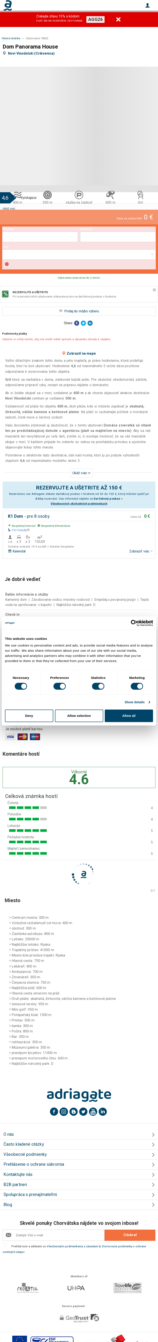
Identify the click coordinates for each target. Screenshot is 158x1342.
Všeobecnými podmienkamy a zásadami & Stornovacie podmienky (89, 1246)
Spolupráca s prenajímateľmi (30, 1194)
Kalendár (17, 551)
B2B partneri (15, 1184)
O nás (8, 1134)
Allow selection (79, 715)
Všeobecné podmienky (25, 1154)
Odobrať (130, 1235)
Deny (29, 715)
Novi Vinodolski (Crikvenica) (32, 53)
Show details (135, 702)
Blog (7, 1204)
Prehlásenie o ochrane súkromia (33, 1164)
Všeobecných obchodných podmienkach (79, 503)
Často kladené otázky (23, 1144)
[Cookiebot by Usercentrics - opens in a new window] (134, 623)
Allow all (128, 715)
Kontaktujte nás (17, 1174)
